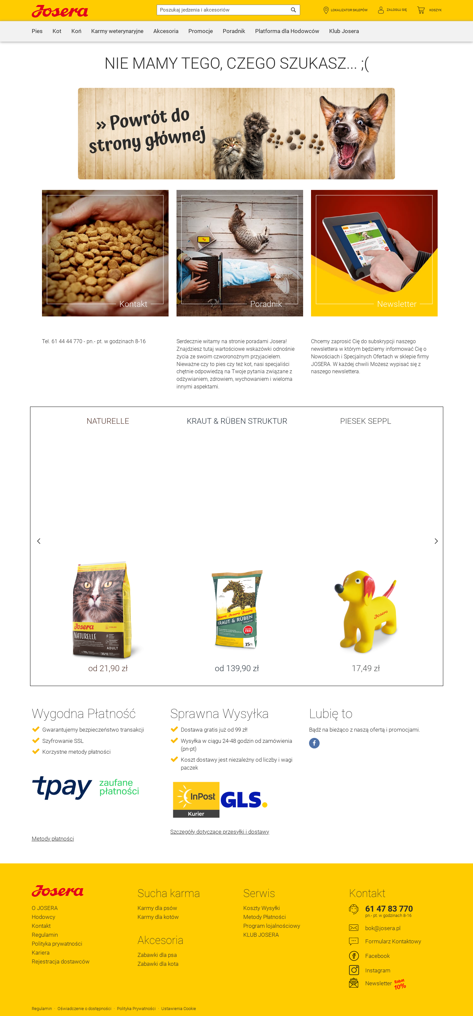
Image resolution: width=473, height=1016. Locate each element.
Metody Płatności (264, 917)
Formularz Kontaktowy (393, 941)
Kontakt (41, 926)
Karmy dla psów (157, 908)
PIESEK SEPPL (365, 421)
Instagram (377, 970)
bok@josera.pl (383, 928)
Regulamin (45, 934)
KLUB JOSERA (261, 934)
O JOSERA (45, 908)
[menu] (237, 31)
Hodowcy (43, 917)
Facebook (377, 956)
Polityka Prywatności (136, 1008)
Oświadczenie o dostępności (84, 1008)
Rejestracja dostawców (61, 961)
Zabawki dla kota (158, 964)
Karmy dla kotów (158, 917)
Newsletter (386, 983)
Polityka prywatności (57, 943)
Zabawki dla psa (157, 955)
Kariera (41, 952)
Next (434, 542)
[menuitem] (37, 31)
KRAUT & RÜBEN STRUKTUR (237, 421)
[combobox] (228, 10)
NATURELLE (108, 421)
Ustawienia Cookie (178, 1008)
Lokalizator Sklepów (349, 10)
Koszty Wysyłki (261, 908)
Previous (38, 542)
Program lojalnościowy (271, 926)
